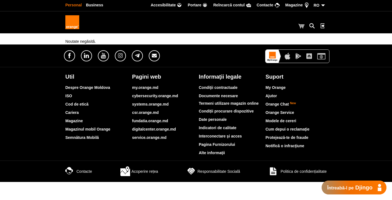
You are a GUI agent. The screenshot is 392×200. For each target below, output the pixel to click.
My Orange (276, 87)
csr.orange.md (145, 112)
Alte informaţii (212, 153)
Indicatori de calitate (217, 128)
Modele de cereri (281, 121)
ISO (68, 96)
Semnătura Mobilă (82, 137)
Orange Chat (281, 104)
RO (316, 5)
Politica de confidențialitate (297, 171)
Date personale (213, 119)
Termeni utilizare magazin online (229, 103)
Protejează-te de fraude (287, 137)
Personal (73, 5)
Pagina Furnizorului (217, 144)
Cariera (72, 112)
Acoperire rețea (139, 171)
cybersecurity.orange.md (155, 96)
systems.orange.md (150, 104)
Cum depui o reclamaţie (287, 129)
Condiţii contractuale (218, 87)
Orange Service (280, 112)
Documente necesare (218, 96)
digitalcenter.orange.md (154, 129)
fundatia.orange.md (150, 121)
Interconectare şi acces (220, 136)
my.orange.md (145, 87)
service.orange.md (149, 137)
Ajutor (271, 96)
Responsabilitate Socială (213, 171)
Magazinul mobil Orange (87, 129)
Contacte (78, 171)
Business (94, 5)
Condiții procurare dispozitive (226, 111)
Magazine (74, 121)
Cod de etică (76, 104)
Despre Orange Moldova (87, 87)
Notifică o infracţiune (285, 146)
